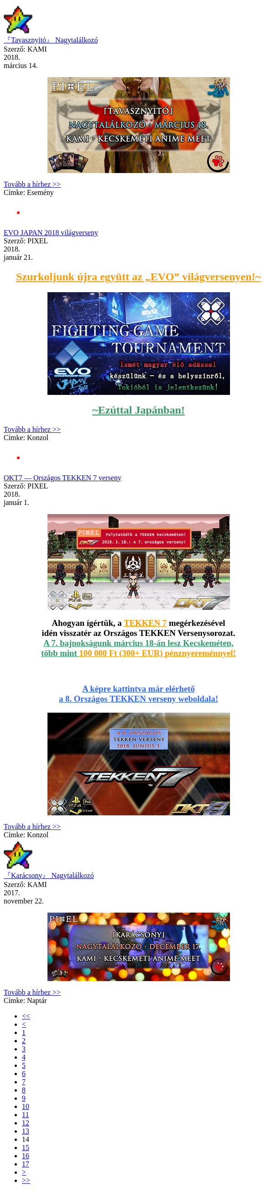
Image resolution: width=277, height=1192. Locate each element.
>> (26, 1180)
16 (25, 1156)
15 (25, 1147)
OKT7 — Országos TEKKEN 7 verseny (62, 478)
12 (25, 1123)
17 (25, 1164)
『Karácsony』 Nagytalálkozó (49, 875)
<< (26, 1016)
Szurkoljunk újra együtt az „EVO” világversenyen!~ (138, 277)
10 (25, 1106)
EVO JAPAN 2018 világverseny (51, 232)
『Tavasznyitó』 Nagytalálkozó (51, 40)
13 (25, 1131)
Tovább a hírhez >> (32, 184)
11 (25, 1114)
